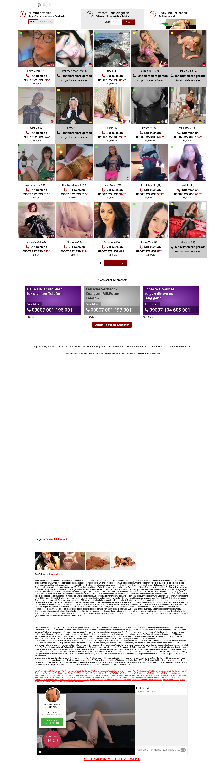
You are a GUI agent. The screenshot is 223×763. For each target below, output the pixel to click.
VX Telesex (106, 673)
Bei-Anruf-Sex (41, 677)
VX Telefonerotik (94, 673)
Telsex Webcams (155, 680)
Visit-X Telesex (126, 671)
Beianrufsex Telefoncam (146, 677)
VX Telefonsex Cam (169, 673)
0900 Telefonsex (77, 682)
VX (73, 673)
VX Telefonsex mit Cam (62, 675)
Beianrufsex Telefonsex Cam (168, 677)
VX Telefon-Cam (153, 673)
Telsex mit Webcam (140, 680)
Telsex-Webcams (124, 680)
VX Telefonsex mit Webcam (83, 675)
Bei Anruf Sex (101, 675)
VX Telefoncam (140, 673)
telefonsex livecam (42, 682)
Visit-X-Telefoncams (157, 671)
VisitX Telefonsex (68, 671)
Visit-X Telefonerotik (57, 539)
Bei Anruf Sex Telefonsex (117, 675)
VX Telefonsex (81, 673)
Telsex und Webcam (171, 680)
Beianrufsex (56, 677)
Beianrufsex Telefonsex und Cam (76, 680)
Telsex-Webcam (110, 680)
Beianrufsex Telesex (111, 677)
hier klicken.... (56, 574)
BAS (49, 677)
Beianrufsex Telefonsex (71, 677)
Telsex (182, 680)
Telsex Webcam (96, 680)
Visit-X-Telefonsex (53, 671)
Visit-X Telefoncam (173, 671)
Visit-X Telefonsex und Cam (60, 673)
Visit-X (37, 671)
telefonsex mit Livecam (60, 682)
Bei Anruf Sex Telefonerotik (139, 675)
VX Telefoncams (127, 673)
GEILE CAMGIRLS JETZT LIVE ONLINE (112, 759)
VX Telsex (115, 673)
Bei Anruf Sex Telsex (178, 675)
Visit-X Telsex (113, 671)
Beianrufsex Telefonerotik (91, 677)
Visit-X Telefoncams (140, 671)
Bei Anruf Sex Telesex (160, 675)
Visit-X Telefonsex (83, 671)
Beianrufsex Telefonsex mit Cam (48, 680)
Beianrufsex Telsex (128, 677)
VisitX (43, 671)
